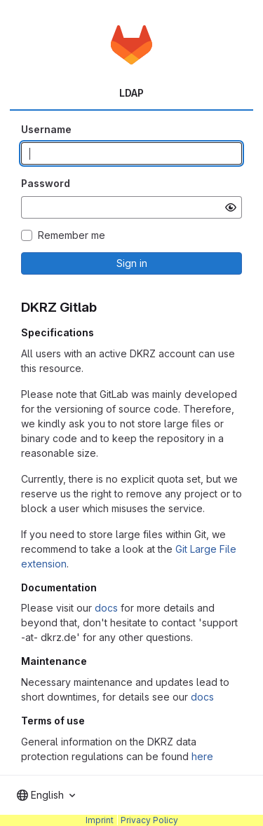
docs (106, 608)
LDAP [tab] (131, 93)
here (202, 756)
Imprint (100, 820)
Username (46, 129)
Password (45, 183)
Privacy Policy (149, 820)
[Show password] (231, 207)
